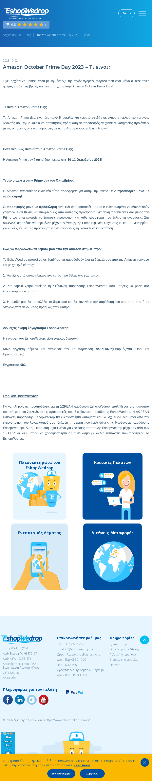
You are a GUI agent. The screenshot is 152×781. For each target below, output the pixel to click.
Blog (28, 35)
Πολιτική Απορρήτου (123, 654)
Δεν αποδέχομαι (61, 773)
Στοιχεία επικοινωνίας (124, 659)
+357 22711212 (73, 644)
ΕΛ (124, 13)
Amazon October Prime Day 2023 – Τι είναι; (63, 35)
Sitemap (115, 665)
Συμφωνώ (92, 773)
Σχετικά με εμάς (120, 644)
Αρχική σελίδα (12, 35)
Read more (82, 765)
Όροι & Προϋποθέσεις (124, 649)
